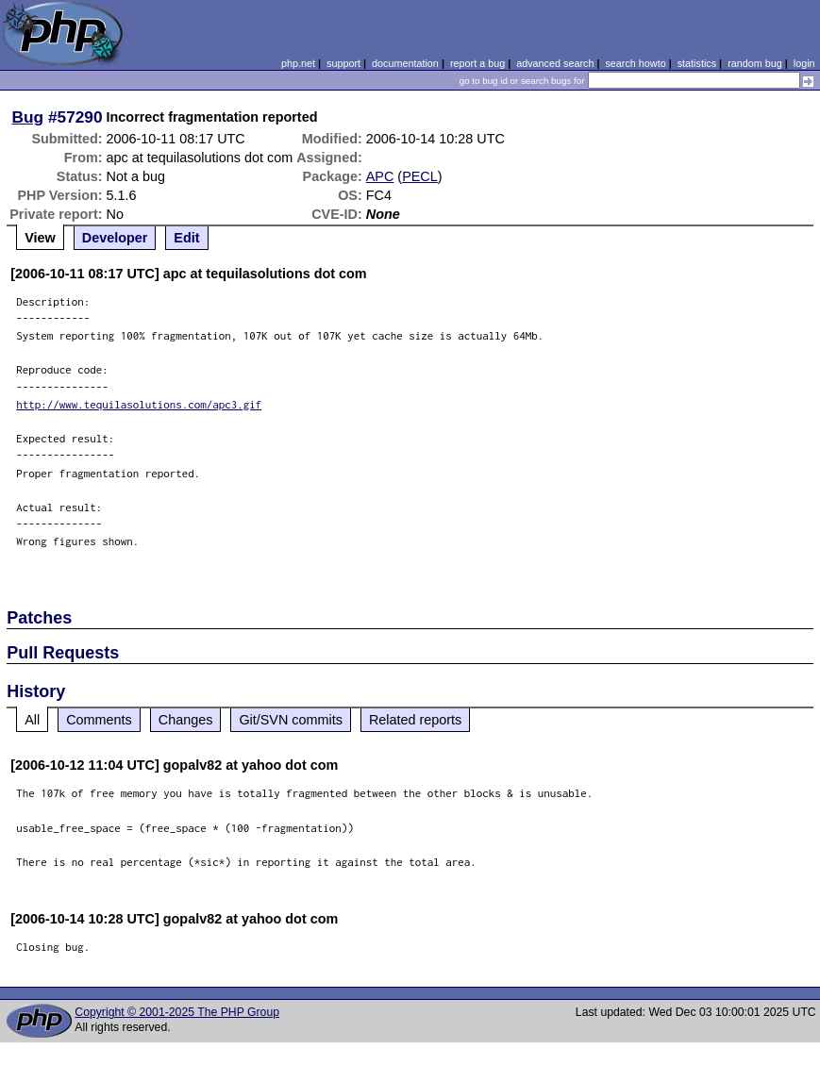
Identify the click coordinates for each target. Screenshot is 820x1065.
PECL (420, 176)
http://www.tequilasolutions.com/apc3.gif (138, 404)
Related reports (415, 719)
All (32, 719)
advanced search (555, 63)
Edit (186, 237)
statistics (697, 63)
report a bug (477, 63)
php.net (298, 63)
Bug (28, 117)
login (804, 63)
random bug (755, 63)
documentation (405, 63)
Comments (99, 719)
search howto (635, 63)
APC (380, 176)
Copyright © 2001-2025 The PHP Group (177, 1012)
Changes (186, 719)
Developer (115, 237)
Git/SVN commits (291, 719)
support (343, 63)
